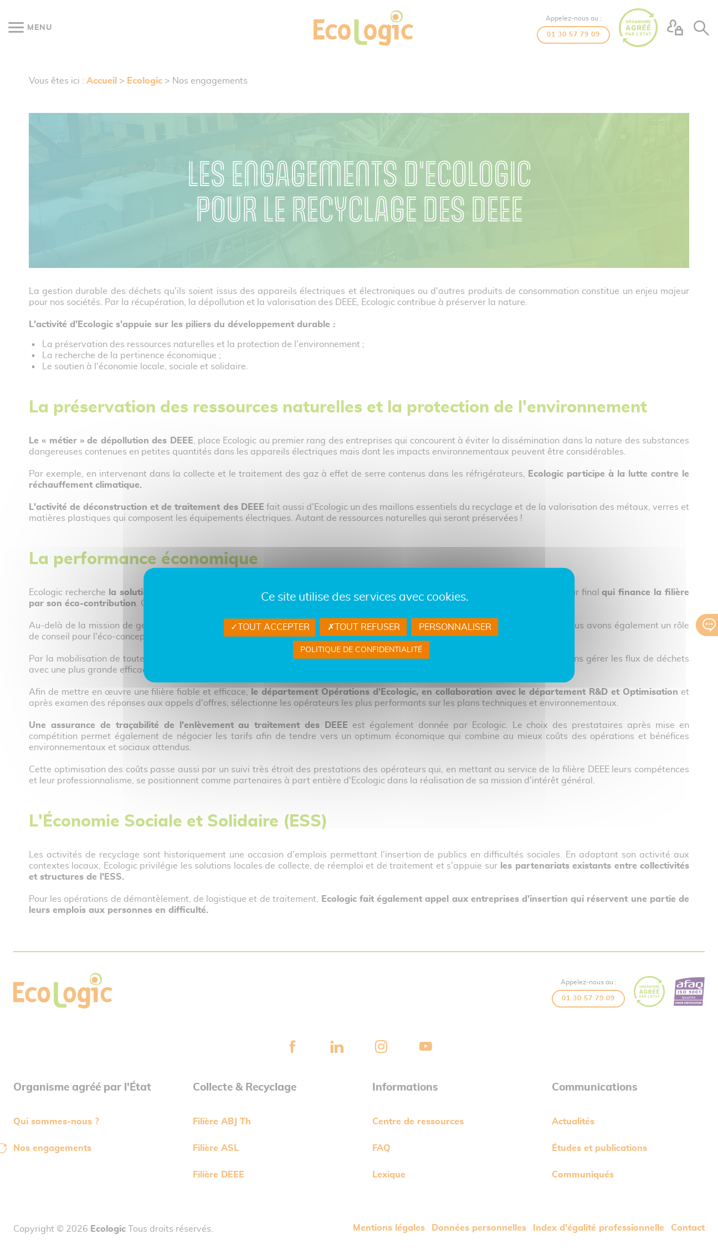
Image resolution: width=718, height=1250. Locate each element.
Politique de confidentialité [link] (361, 649)
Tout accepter (270, 627)
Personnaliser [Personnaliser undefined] (455, 627)
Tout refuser (363, 627)
